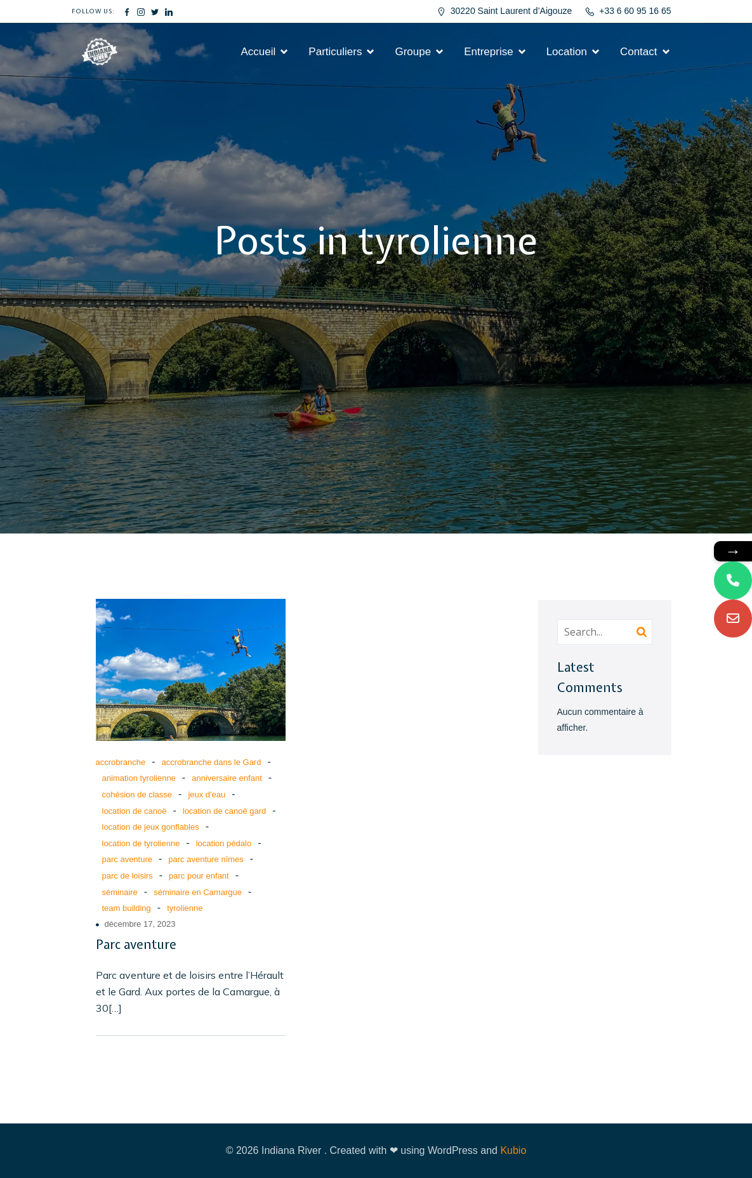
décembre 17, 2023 (140, 924)
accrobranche (121, 762)
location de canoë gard (225, 811)
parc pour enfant (199, 875)
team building (126, 908)
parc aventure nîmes (206, 859)
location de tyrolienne (141, 843)
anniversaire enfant (227, 778)
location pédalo (223, 843)
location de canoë (134, 811)
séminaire (120, 892)
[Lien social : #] (127, 11)
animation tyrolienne (139, 778)
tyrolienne (184, 908)
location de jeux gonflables (150, 827)
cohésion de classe (137, 794)
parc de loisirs (127, 875)
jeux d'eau (206, 794)
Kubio (513, 1150)
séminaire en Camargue (198, 892)
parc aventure (127, 859)
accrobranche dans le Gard (211, 762)
